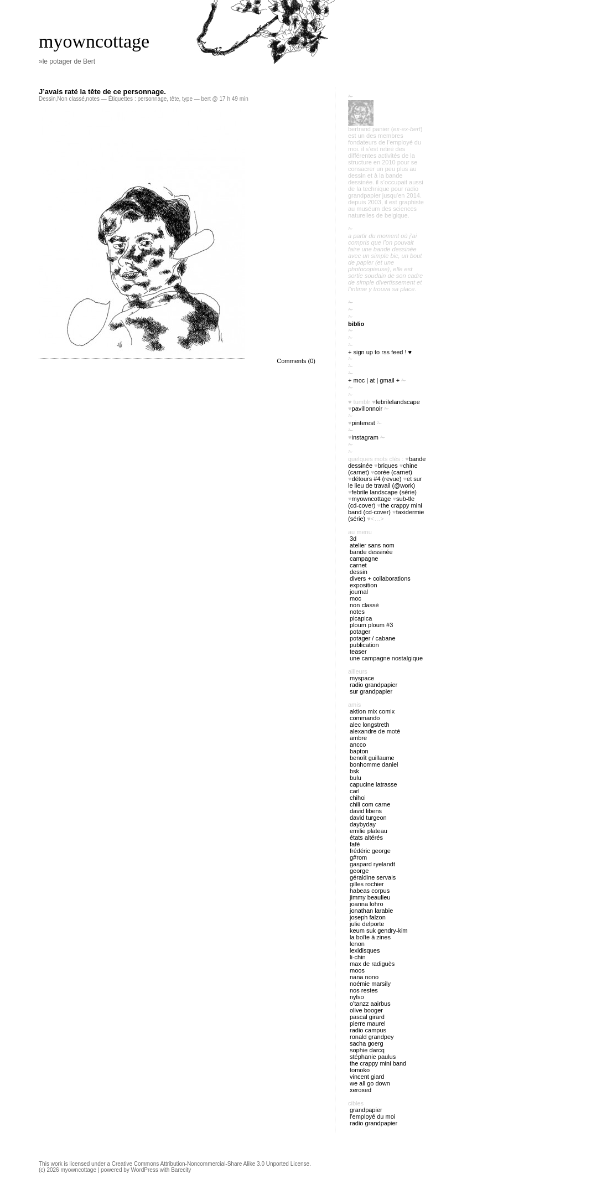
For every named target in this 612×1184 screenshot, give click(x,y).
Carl (355, 791)
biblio (356, 323)
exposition (363, 585)
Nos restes (364, 990)
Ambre (358, 738)
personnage (152, 99)
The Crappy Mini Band (378, 1063)
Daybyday (363, 824)
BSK (354, 771)
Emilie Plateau (368, 831)
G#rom (358, 857)
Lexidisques (365, 950)
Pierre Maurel (368, 1023)
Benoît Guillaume (372, 757)
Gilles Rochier (367, 884)
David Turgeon (368, 817)
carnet (358, 565)
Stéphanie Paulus (373, 1056)
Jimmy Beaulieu (370, 897)
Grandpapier (366, 1110)
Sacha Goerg (366, 1043)
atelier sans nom (372, 545)
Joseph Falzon (368, 917)
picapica (361, 618)
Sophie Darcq (367, 1050)
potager (360, 631)
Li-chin (358, 957)
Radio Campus (368, 1030)
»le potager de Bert (67, 61)
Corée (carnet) (393, 472)
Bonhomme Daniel (374, 764)
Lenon (357, 943)
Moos (357, 970)
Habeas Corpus (370, 890)
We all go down (370, 1083)
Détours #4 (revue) (377, 478)
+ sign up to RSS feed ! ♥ (380, 352)
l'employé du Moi (372, 1116)
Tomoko (360, 1070)
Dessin (47, 99)
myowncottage (94, 41)
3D (353, 538)
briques (388, 465)
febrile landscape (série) (384, 492)
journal (359, 591)
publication (364, 645)
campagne (364, 558)
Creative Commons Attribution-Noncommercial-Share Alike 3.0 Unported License (210, 1164)
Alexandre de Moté (375, 731)
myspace (362, 678)
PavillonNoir (367, 408)
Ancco (358, 744)
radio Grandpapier (373, 684)
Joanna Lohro (366, 904)
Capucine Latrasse (373, 784)
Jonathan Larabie (371, 910)
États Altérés (366, 837)
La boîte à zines (370, 937)
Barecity (181, 1170)
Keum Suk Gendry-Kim (379, 930)
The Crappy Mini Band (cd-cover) (385, 508)
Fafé (355, 844)
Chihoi (358, 797)
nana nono (364, 977)
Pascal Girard (367, 1017)
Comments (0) (296, 361)
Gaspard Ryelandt (372, 864)
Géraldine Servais (373, 877)
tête (174, 99)
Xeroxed (360, 1090)
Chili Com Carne (370, 804)
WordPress (144, 1170)
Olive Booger (366, 1010)
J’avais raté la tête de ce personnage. (102, 91)
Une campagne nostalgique (386, 658)
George (359, 870)
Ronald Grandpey (372, 1036)
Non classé (70, 99)
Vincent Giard (367, 1076)
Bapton (359, 751)
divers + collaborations (380, 578)
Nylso (357, 997)
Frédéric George (370, 850)
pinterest (363, 423)
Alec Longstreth (370, 724)
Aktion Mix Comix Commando (372, 714)
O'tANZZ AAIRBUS (370, 1003)
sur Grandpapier (371, 691)
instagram (365, 437)
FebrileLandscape (398, 402)
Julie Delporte (367, 924)
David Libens (366, 811)
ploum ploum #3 (371, 625)
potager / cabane (373, 638)
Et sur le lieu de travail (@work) (385, 482)
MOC (355, 598)
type (187, 99)
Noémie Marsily (370, 983)
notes (93, 99)
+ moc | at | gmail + (374, 380)
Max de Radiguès (372, 963)
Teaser (358, 651)
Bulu (355, 777)
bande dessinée (371, 552)
